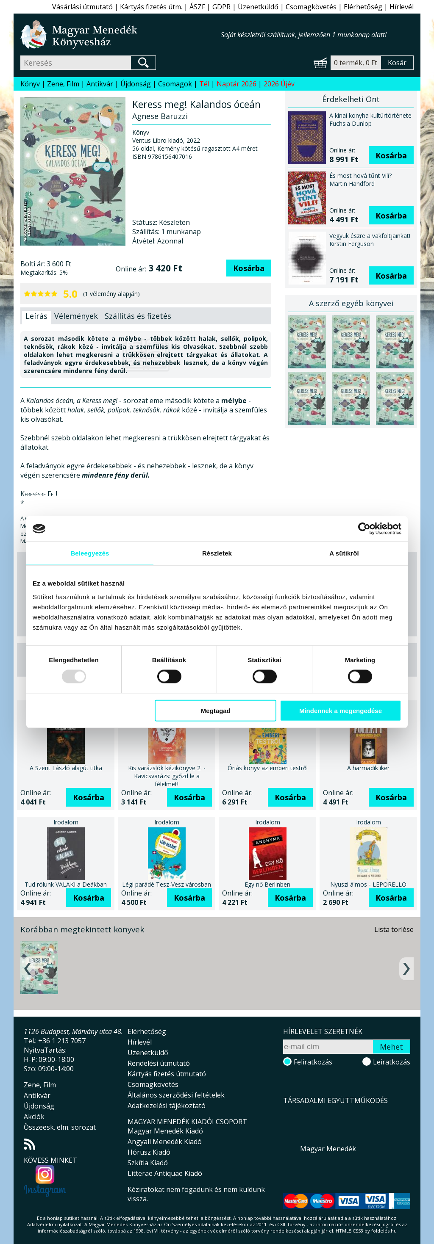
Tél (204, 83)
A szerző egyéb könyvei (351, 303)
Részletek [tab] (217, 553)
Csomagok (175, 83)
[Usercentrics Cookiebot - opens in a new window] (364, 528)
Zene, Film (63, 83)
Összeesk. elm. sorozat (60, 1127)
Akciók (34, 1116)
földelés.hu (384, 1230)
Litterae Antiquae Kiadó (165, 1173)
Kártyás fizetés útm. (151, 6)
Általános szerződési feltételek (176, 1095)
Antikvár (99, 83)
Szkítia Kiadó (148, 1162)
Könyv (30, 83)
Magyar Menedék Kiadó (165, 1131)
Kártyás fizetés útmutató (167, 1073)
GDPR (221, 6)
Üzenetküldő (258, 6)
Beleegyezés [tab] (89, 553)
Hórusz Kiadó (149, 1152)
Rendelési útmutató (159, 1063)
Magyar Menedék (328, 1148)
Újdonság (135, 83)
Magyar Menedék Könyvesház (120, 34)
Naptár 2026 (236, 83)
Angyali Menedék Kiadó (165, 1141)
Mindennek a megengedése (340, 710)
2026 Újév (279, 83)
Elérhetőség (363, 6)
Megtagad (216, 710)
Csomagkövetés (311, 6)
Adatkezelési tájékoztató (167, 1105)
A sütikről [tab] (344, 553)
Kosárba (248, 268)
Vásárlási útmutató (82, 6)
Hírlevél (401, 6)
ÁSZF (197, 6)
